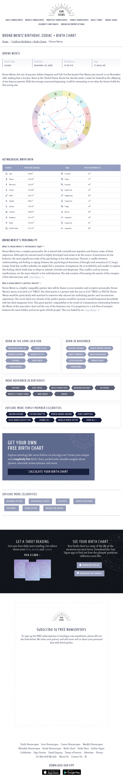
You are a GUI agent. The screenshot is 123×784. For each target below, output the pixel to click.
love (28, 548)
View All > (92, 419)
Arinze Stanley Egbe (18, 393)
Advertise (89, 751)
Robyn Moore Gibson (100, 347)
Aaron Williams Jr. (17, 347)
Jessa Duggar (75, 360)
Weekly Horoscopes (34, 19)
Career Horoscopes (70, 743)
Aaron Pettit (37, 353)
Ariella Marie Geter (68, 419)
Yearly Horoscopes (79, 19)
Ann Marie (43, 393)
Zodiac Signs (111, 19)
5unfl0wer (37, 360)
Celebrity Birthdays (49, 23)
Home (5, 40)
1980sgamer (16, 366)
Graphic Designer (84, 500)
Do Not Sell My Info (46, 755)
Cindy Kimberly (76, 353)
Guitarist (11, 507)
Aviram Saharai (76, 347)
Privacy (99, 751)
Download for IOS (89, 564)
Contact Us (76, 755)
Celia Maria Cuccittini (19, 419)
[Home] (61, 8)
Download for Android (89, 572)
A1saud (15, 360)
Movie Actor (31, 507)
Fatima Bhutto (37, 413)
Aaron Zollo (41, 347)
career (48, 548)
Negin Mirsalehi (98, 353)
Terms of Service (73, 751)
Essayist (62, 500)
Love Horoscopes (49, 743)
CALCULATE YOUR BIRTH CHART (48, 470)
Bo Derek (104, 387)
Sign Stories (40, 751)
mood (35, 548)
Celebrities (25, 751)
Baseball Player (15, 500)
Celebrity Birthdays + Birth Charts (29, 40)
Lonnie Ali (44, 419)
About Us (64, 755)
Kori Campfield (85, 413)
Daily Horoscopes (14, 19)
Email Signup (55, 751)
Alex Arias (37, 387)
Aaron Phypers (15, 353)
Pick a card (32, 554)
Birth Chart (69, 747)
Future (15, 387)
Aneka (64, 393)
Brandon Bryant (82, 387)
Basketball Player (40, 500)
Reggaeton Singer (54, 507)
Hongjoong (76, 366)
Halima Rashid (16, 413)
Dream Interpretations (73, 23)
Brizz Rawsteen (59, 387)
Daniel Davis (98, 360)
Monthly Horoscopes (57, 19)
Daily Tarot (97, 19)
